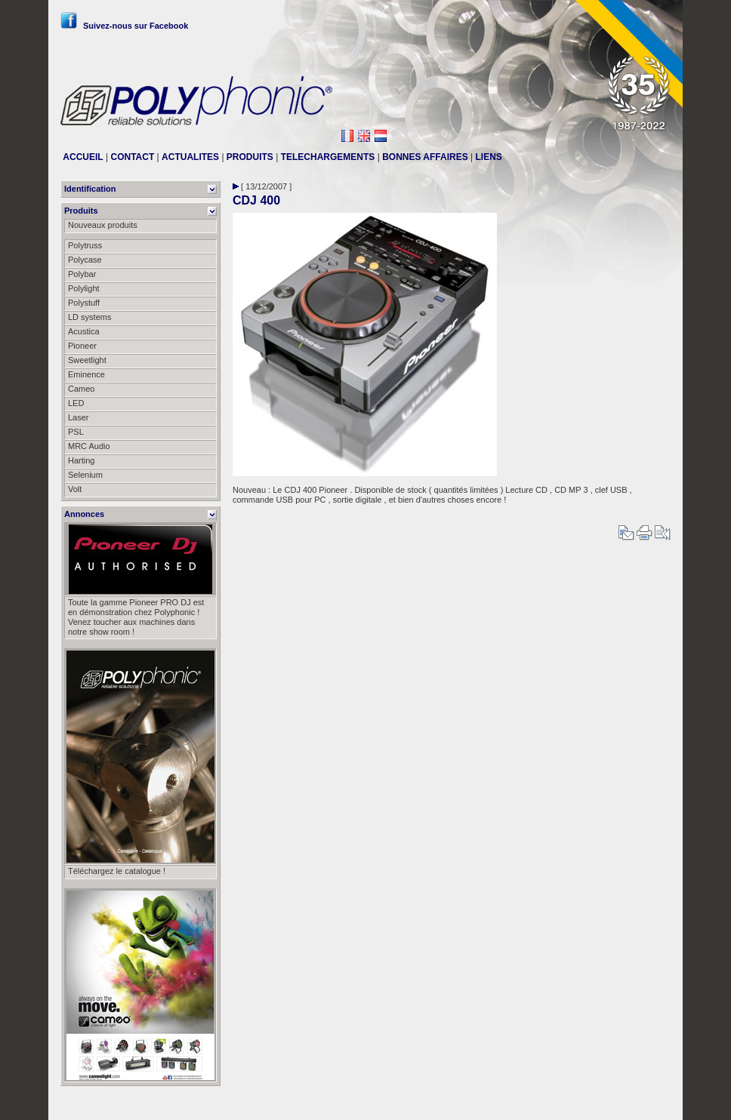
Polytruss (85, 245)
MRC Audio (89, 446)
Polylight (84, 288)
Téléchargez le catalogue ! (116, 870)
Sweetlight (87, 360)
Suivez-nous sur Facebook (124, 25)
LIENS (489, 157)
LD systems (89, 317)
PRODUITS (250, 157)
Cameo (81, 388)
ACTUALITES (190, 157)
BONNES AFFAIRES (425, 157)
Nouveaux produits (102, 224)
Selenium (85, 474)
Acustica (84, 331)
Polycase (85, 259)
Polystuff (84, 302)
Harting (81, 460)
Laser (78, 417)
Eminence (86, 374)
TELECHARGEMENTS (328, 157)
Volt (75, 489)
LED (76, 403)
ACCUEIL (83, 157)
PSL (76, 431)
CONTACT (132, 157)
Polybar (82, 273)
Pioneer (82, 345)
